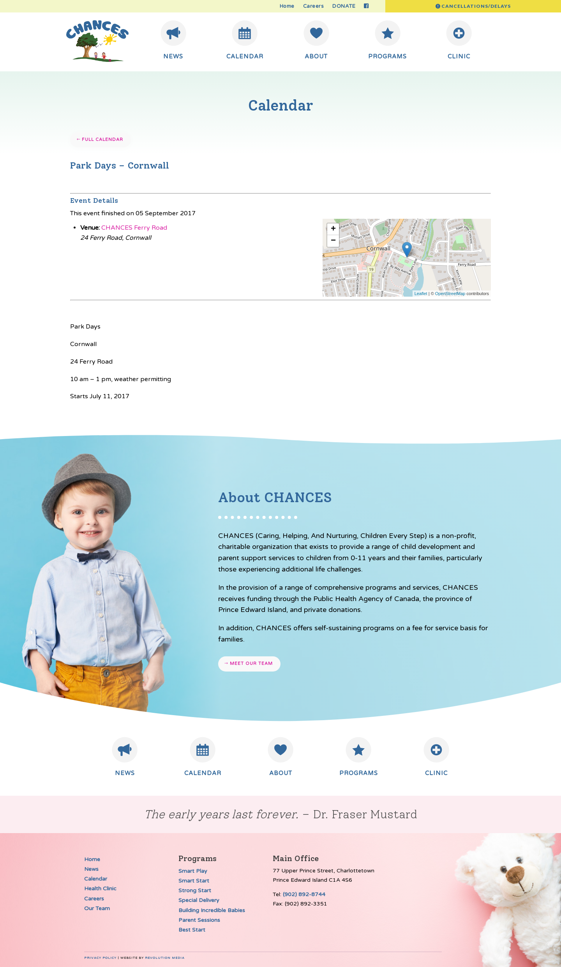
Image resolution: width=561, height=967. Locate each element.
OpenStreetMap (450, 293)
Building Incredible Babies (211, 910)
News (91, 869)
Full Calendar (102, 139)
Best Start (191, 930)
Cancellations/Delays (476, 6)
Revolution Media (165, 958)
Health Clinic (100, 888)
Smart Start (193, 880)
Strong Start (194, 890)
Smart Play (192, 871)
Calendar (95, 879)
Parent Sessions (199, 920)
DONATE (343, 6)
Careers (313, 6)
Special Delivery (198, 900)
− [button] (333, 241)
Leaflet (421, 293)
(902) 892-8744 (304, 894)
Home (287, 6)
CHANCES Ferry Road (134, 228)
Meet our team (251, 663)
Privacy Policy (100, 958)
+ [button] (333, 229)
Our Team (97, 908)
